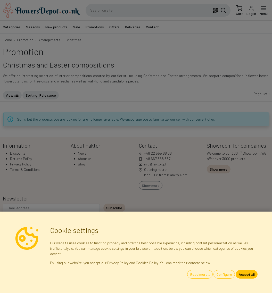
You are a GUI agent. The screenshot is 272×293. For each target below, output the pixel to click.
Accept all (247, 274)
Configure (224, 274)
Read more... (200, 274)
